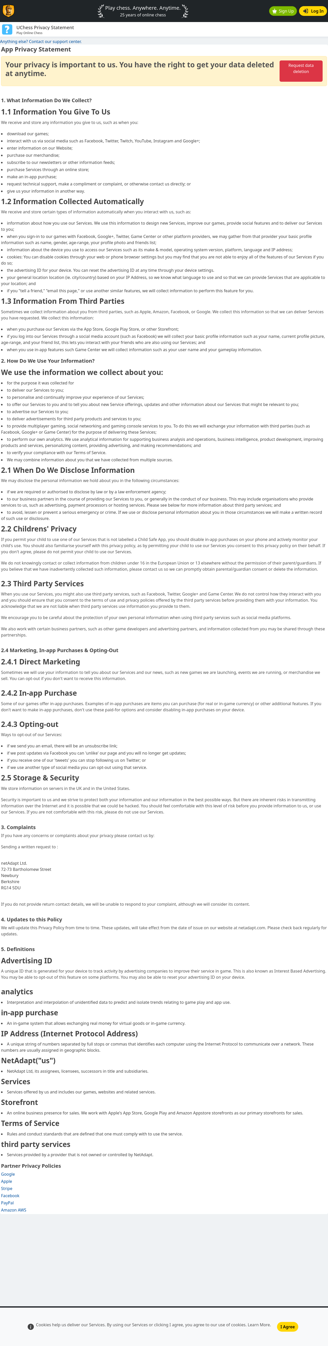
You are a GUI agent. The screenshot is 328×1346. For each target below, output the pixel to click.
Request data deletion (301, 68)
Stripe (6, 1188)
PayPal (7, 1203)
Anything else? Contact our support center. (40, 41)
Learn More (259, 1325)
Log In (313, 11)
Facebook (10, 1195)
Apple (6, 1181)
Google (8, 1174)
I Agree (287, 1327)
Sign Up (283, 11)
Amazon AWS (13, 1210)
